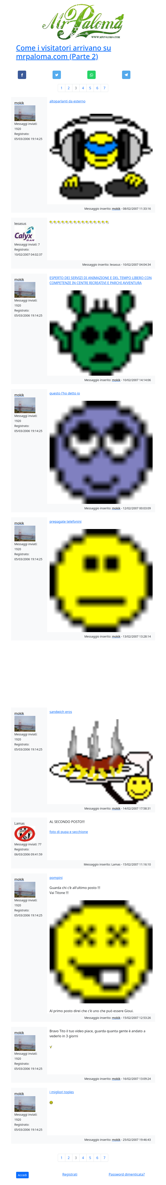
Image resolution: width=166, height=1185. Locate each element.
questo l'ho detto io (65, 393)
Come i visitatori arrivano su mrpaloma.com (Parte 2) (63, 52)
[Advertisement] (83, 673)
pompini (56, 877)
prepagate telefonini (66, 521)
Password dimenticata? (127, 1174)
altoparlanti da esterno (68, 101)
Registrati (69, 1174)
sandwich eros (61, 711)
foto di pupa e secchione (69, 831)
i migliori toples (62, 1092)
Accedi (22, 1175)
